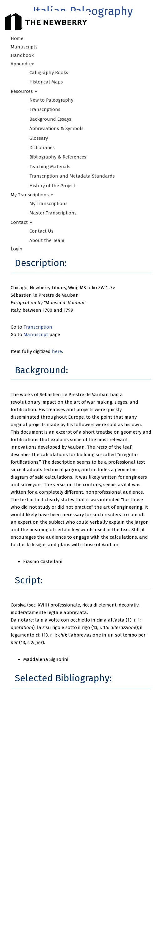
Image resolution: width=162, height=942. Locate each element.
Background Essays (50, 119)
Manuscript (35, 334)
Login (17, 249)
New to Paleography (51, 100)
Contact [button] (21, 222)
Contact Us (41, 231)
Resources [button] (24, 91)
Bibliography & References (57, 157)
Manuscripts (24, 47)
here (57, 351)
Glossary (38, 138)
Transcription (37, 327)
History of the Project (52, 186)
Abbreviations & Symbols (56, 128)
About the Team (46, 240)
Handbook (22, 55)
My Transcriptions (48, 203)
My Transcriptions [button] (32, 195)
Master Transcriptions (53, 213)
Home (17, 38)
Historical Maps (46, 82)
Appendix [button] (22, 64)
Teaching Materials (49, 166)
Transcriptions (44, 109)
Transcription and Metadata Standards (72, 176)
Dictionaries (42, 147)
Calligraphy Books (48, 72)
